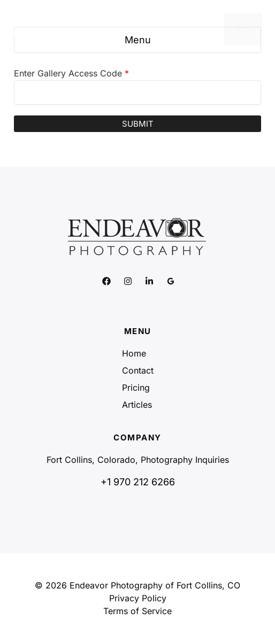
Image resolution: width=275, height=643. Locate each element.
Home (134, 353)
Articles (137, 404)
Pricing (136, 387)
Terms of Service (137, 611)
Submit (138, 124)
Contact (138, 370)
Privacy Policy (137, 598)
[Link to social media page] (106, 281)
